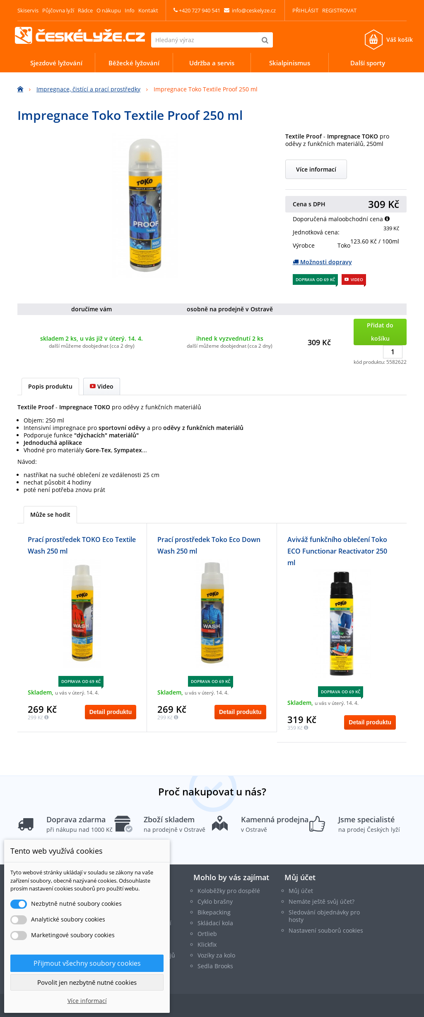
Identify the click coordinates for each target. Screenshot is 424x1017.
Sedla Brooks (215, 966)
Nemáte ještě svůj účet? (321, 901)
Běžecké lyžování (133, 63)
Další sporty (367, 63)
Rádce (85, 10)
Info (130, 10)
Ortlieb (207, 934)
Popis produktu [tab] (50, 386)
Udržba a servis (211, 63)
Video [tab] (101, 386)
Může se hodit (50, 514)
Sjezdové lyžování (56, 63)
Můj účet (300, 877)
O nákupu (108, 10)
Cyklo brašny (215, 901)
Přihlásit (305, 10)
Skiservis (28, 10)
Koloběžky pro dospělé (229, 891)
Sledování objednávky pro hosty (324, 916)
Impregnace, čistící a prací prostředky (88, 89)
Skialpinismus (289, 63)
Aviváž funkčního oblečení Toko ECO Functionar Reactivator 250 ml (337, 551)
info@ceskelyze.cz (254, 10)
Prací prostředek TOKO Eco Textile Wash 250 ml (82, 545)
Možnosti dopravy (322, 262)
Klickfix (207, 944)
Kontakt (148, 10)
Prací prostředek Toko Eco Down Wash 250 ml (208, 545)
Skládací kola (215, 923)
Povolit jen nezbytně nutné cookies (87, 982)
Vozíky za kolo (216, 955)
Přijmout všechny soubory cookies (87, 963)
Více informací (316, 169)
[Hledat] (265, 40)
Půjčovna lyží (58, 10)
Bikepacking (214, 912)
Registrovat (339, 10)
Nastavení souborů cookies (326, 930)
